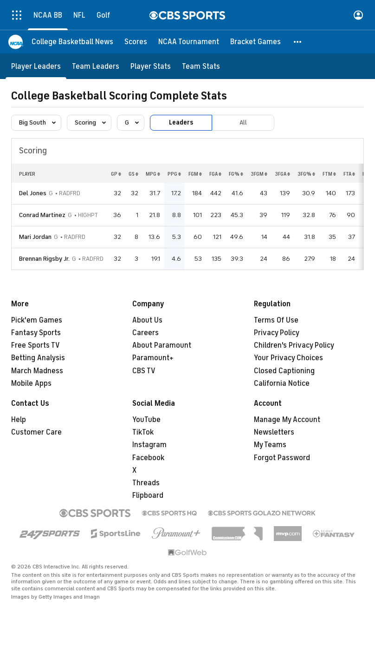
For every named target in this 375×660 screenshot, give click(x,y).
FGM (195, 174)
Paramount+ (153, 358)
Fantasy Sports (36, 332)
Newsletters (274, 432)
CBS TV (143, 371)
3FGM (259, 174)
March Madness (37, 371)
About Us (147, 320)
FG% (236, 174)
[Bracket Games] (255, 41)
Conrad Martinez (42, 215)
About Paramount (161, 345)
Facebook (148, 457)
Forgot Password (282, 457)
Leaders (181, 122)
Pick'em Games (36, 320)
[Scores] (136, 41)
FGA (215, 174)
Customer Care (36, 432)
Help (18, 419)
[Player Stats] (150, 66)
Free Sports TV (35, 345)
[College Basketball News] (72, 41)
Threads (146, 483)
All (243, 122)
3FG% (306, 174)
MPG (153, 174)
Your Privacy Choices (288, 358)
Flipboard (147, 495)
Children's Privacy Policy (294, 345)
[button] (298, 41)
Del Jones (32, 193)
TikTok (143, 432)
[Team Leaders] (95, 66)
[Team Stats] (201, 66)
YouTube (146, 419)
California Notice (282, 383)
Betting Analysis (38, 358)
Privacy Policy (276, 332)
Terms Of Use (276, 320)
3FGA (282, 174)
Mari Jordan (35, 237)
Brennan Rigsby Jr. (44, 259)
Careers (145, 332)
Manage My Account (287, 419)
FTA (349, 174)
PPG (174, 174)
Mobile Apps (31, 383)
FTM (329, 174)
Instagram (149, 444)
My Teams (270, 444)
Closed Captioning (284, 371)
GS (133, 174)
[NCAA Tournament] (189, 41)
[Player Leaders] (36, 66)
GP (116, 174)
